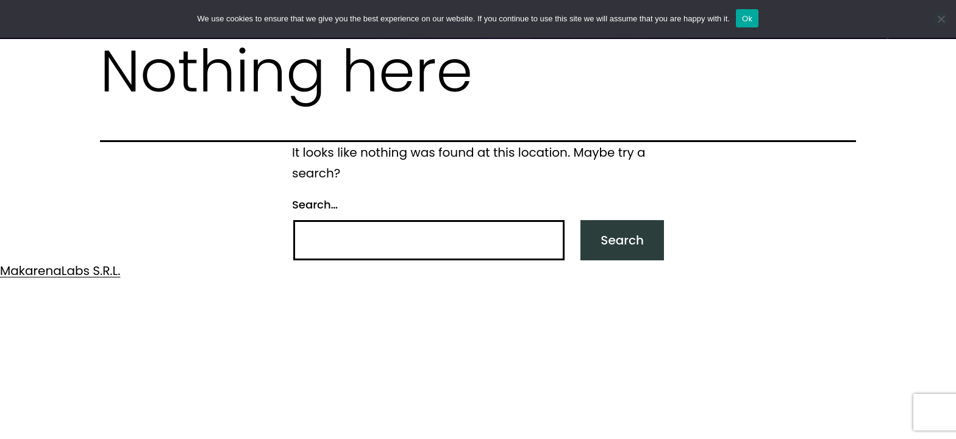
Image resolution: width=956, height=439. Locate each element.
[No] (941, 19)
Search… (315, 204)
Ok (747, 18)
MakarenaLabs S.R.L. (60, 270)
